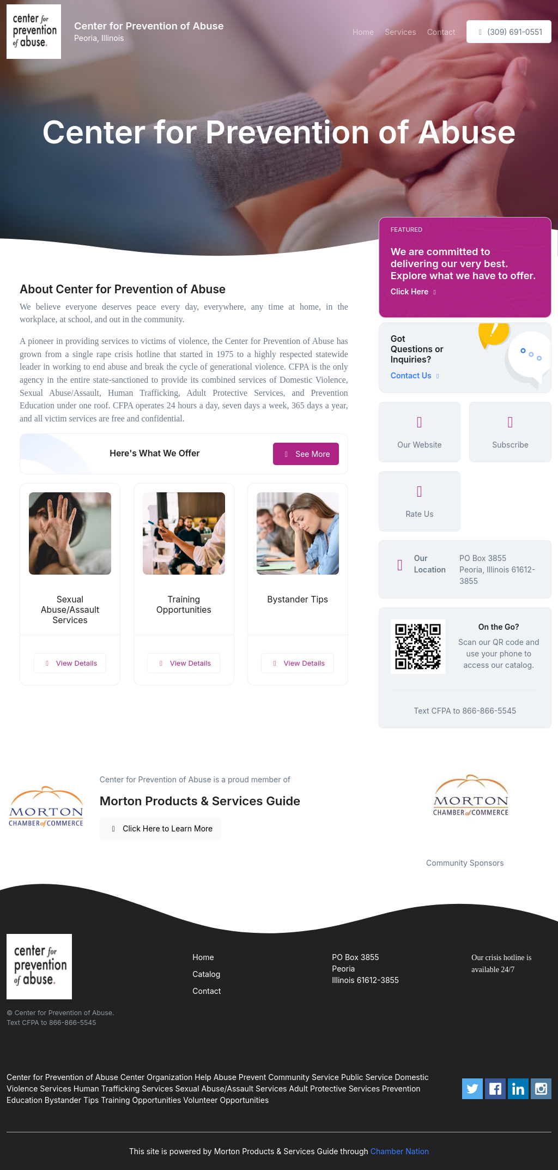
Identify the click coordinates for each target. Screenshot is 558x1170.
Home (363, 32)
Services (400, 32)
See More (306, 454)
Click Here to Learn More (161, 828)
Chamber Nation (400, 1151)
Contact (441, 32)
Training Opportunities (183, 604)
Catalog (206, 974)
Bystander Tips (297, 599)
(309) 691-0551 (509, 32)
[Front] (36, 31)
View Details (70, 663)
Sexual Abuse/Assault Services (70, 609)
